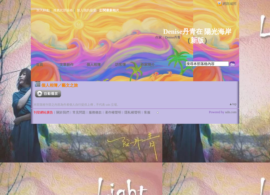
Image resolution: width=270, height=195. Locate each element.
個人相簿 (94, 65)
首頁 (39, 65)
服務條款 (95, 112)
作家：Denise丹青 (167, 37)
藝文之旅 (70, 85)
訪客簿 (120, 65)
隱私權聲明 (132, 112)
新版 (197, 40)
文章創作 (67, 65)
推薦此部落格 (63, 10)
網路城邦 (229, 4)
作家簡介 (148, 65)
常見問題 (79, 112)
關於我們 (62, 112)
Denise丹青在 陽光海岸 (197, 31)
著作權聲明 (113, 112)
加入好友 (42, 10)
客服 (147, 112)
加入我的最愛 (86, 10)
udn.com (230, 112)
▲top (232, 104)
